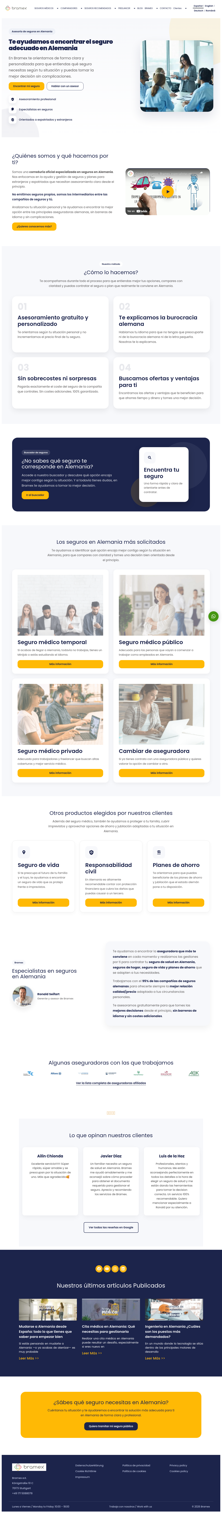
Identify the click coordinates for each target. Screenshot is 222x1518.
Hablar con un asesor (65, 91)
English (208, 7)
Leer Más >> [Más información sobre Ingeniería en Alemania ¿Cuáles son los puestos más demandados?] (155, 1363)
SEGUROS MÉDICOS (46, 10)
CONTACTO (165, 10)
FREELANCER (126, 10)
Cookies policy (179, 1476)
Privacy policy (178, 1470)
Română (209, 14)
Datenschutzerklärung (89, 1470)
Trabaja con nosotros (122, 1511)
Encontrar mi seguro (26, 91)
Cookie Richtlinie (85, 1476)
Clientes (180, 10)
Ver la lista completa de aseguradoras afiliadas (111, 1088)
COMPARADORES (71, 10)
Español (198, 7)
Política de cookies (134, 1476)
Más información (60, 668)
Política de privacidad (136, 1470)
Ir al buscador (35, 500)
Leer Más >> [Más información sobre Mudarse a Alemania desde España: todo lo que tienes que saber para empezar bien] (29, 1363)
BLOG (140, 10)
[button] (213, 616)
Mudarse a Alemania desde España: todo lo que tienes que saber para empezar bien (45, 1336)
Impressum (82, 1481)
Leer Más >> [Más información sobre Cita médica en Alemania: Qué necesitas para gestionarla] (92, 1358)
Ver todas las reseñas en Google (111, 1232)
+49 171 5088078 (22, 1498)
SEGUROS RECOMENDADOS (100, 10)
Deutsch (198, 14)
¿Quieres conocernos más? (34, 231)
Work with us (144, 1511)
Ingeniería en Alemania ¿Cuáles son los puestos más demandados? (172, 1336)
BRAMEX (151, 10)
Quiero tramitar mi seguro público (111, 1431)
